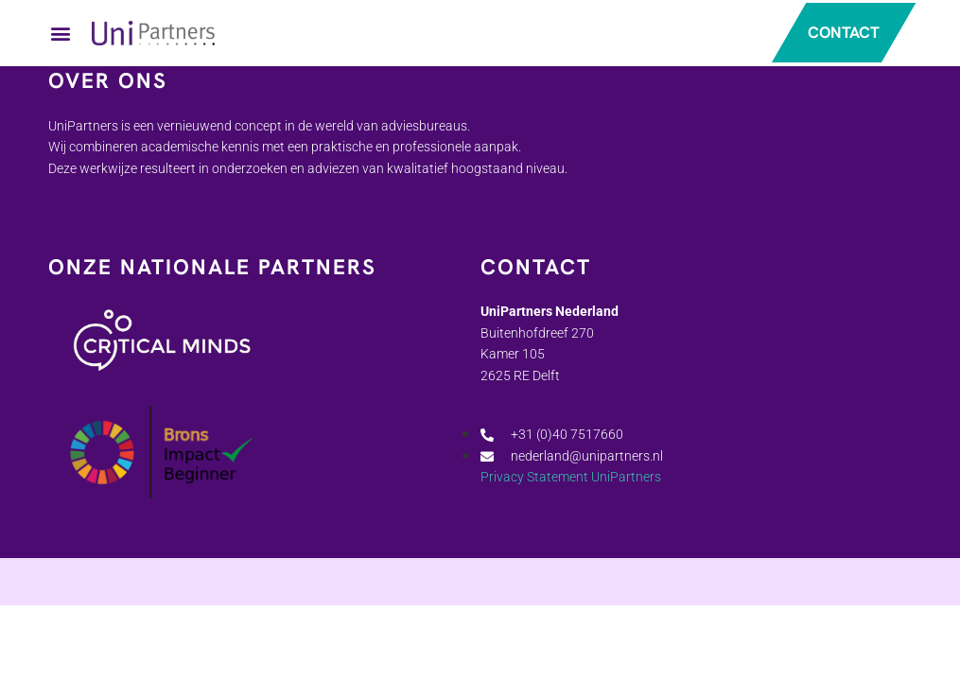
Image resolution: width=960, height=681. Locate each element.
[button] (60, 33)
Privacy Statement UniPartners (570, 478)
